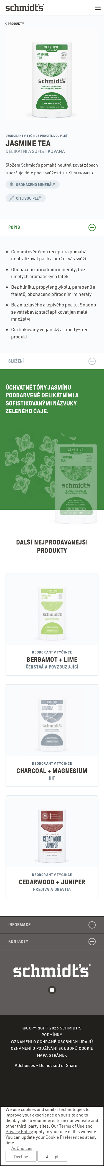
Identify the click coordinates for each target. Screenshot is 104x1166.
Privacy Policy (19, 1131)
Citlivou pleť (27, 198)
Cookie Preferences (64, 1137)
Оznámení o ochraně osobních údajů (52, 1041)
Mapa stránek (52, 1055)
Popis (52, 227)
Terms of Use (72, 1126)
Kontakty (52, 941)
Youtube (52, 990)
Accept (52, 1156)
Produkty (15, 24)
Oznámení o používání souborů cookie (52, 1048)
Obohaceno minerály (34, 185)
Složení (52, 361)
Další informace (78, 172)
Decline (21, 1156)
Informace (52, 925)
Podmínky (52, 1034)
